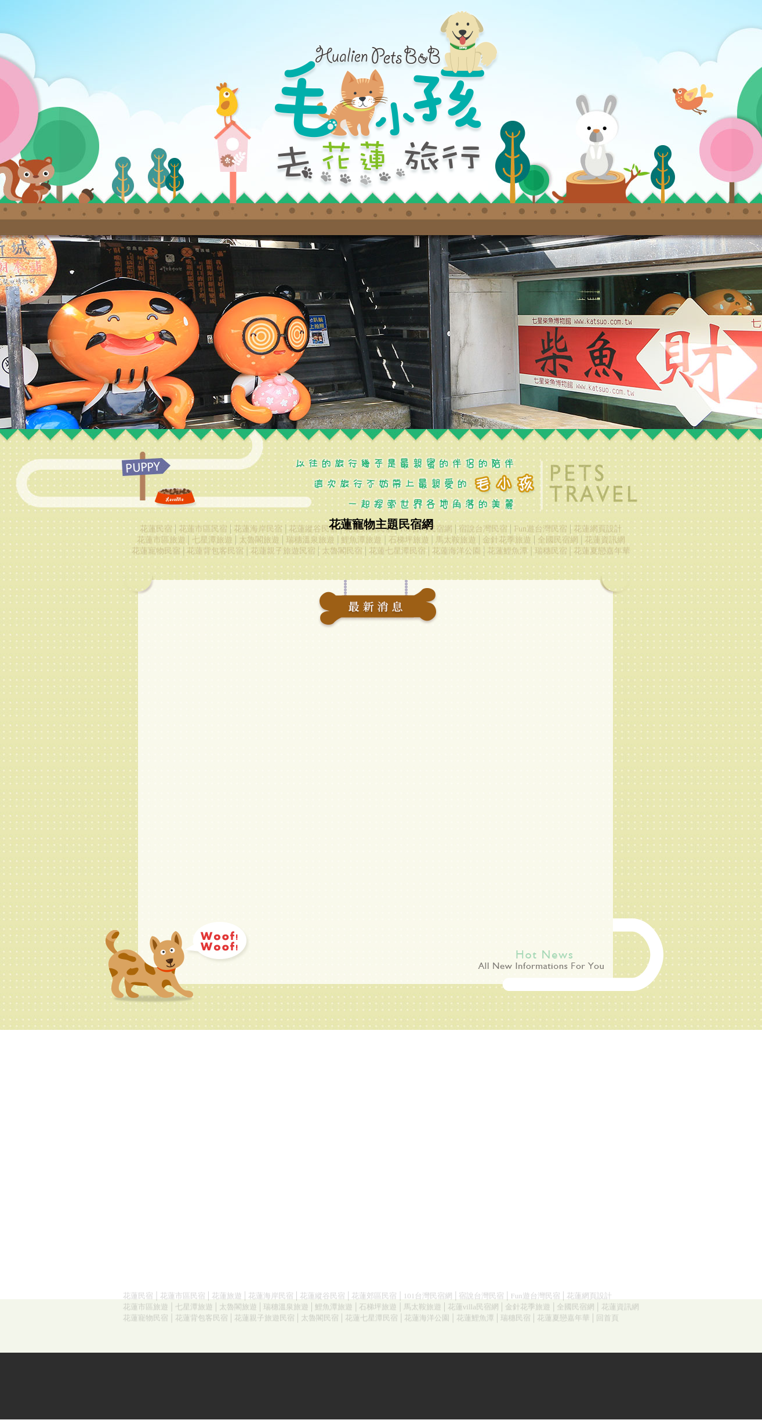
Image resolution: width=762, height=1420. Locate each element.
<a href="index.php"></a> (381, 332)
